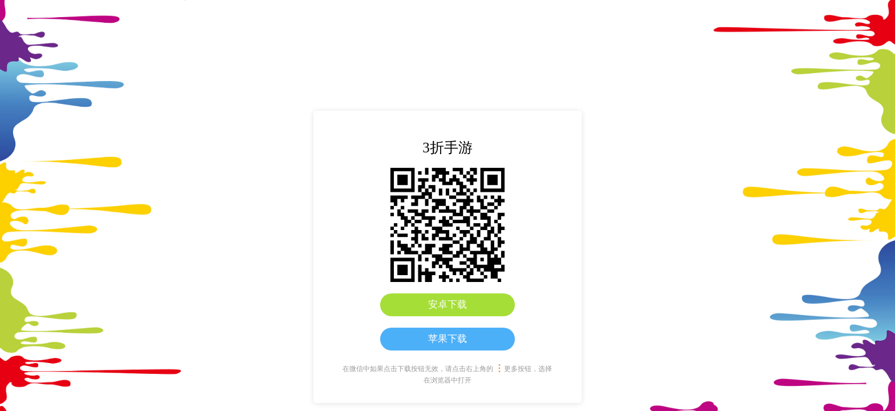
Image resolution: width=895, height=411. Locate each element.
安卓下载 (447, 304)
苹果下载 (447, 338)
